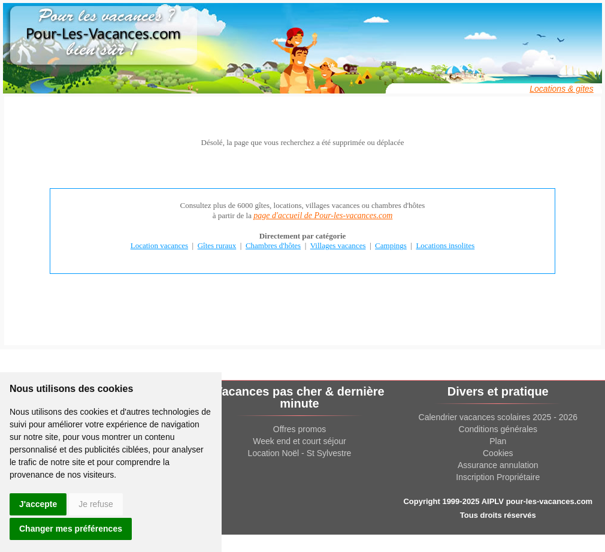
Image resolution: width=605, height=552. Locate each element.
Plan (497, 441)
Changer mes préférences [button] (70, 528)
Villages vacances (338, 245)
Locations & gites (562, 88)
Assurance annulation (498, 465)
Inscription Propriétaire (498, 477)
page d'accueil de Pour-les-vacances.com (322, 215)
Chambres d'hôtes (273, 245)
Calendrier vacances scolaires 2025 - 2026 (498, 417)
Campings (391, 245)
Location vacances (159, 245)
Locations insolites (445, 245)
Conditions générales (498, 429)
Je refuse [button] (95, 504)
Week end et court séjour (299, 441)
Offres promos (299, 429)
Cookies (498, 453)
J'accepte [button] (38, 504)
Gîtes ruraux (217, 245)
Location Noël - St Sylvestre (300, 453)
